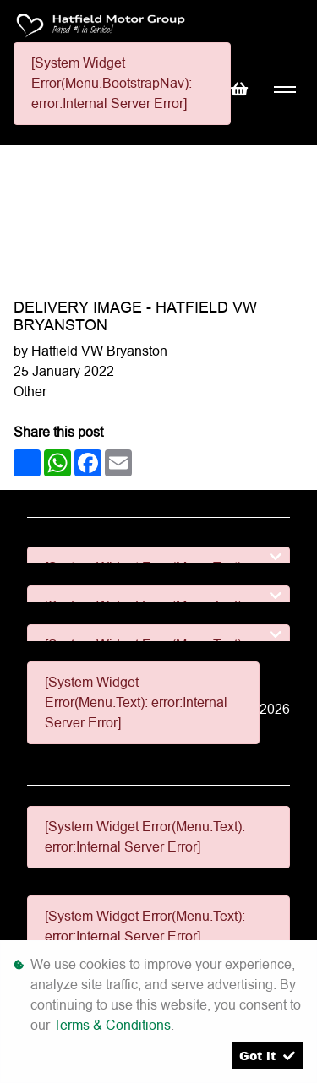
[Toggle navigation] (284, 90)
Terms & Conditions (112, 1025)
